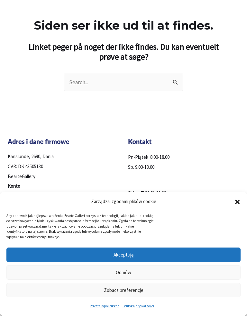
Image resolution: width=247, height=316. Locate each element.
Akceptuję (123, 255)
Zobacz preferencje (123, 290)
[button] (237, 202)
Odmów (123, 272)
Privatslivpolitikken (104, 306)
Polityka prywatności (138, 306)
